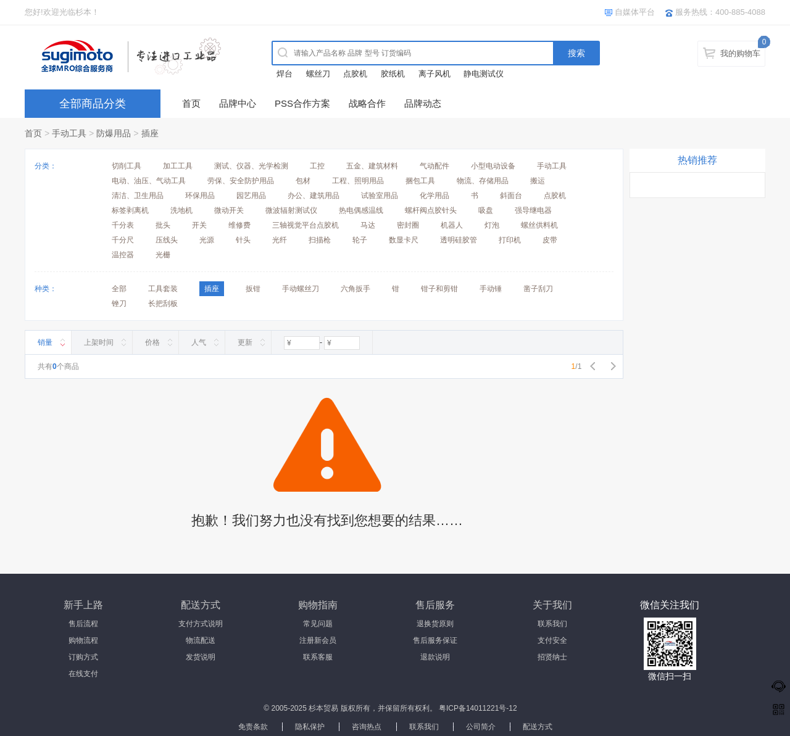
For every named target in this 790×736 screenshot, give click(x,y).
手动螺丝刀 (300, 288)
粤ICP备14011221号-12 (478, 708)
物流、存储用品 (483, 180)
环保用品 (200, 195)
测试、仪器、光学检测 (251, 166)
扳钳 (253, 288)
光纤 (279, 240)
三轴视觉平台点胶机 (305, 225)
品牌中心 (237, 103)
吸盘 (485, 210)
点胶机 (355, 73)
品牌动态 (422, 103)
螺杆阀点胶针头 (431, 210)
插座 (150, 133)
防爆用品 (113, 133)
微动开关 (229, 210)
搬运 (537, 180)
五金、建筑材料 (372, 166)
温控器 (123, 254)
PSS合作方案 (302, 103)
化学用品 (434, 195)
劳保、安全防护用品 (240, 180)
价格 (152, 342)
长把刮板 (163, 303)
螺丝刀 (318, 73)
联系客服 (318, 657)
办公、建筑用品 (313, 195)
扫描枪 (320, 240)
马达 (367, 225)
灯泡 (491, 225)
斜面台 (511, 195)
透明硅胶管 (458, 240)
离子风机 (434, 73)
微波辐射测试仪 (291, 210)
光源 (206, 240)
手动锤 (491, 288)
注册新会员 (317, 640)
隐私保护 (310, 726)
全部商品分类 (92, 103)
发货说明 (200, 657)
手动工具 (69, 133)
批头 (163, 225)
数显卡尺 (403, 240)
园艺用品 (251, 195)
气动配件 (434, 166)
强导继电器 (533, 210)
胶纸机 (393, 73)
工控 (317, 166)
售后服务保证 (435, 640)
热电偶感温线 (361, 210)
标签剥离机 (130, 210)
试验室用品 (379, 195)
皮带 (550, 240)
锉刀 (119, 303)
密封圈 (408, 225)
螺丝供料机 (539, 225)
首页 (191, 103)
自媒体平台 (635, 12)
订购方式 (83, 657)
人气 (198, 342)
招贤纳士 (552, 657)
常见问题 (318, 623)
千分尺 (123, 240)
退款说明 (435, 657)
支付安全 (552, 640)
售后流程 (83, 623)
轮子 (359, 240)
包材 (303, 180)
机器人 (452, 225)
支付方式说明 (200, 623)
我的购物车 (740, 53)
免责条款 (253, 726)
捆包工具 (420, 180)
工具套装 (163, 288)
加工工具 (178, 166)
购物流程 (83, 640)
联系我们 (552, 623)
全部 (119, 288)
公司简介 (481, 726)
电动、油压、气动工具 (149, 180)
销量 (45, 342)
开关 (199, 225)
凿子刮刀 (538, 288)
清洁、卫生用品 (138, 195)
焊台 (284, 73)
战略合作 (367, 103)
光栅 (163, 254)
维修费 (239, 225)
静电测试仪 (484, 73)
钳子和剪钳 (439, 288)
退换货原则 (435, 623)
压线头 (167, 240)
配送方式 (537, 726)
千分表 (123, 225)
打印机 (510, 240)
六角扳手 (355, 288)
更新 (245, 342)
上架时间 (99, 342)
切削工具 (126, 166)
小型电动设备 (493, 166)
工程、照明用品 (358, 180)
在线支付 (83, 673)
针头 (243, 240)
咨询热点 (366, 726)
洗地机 (181, 210)
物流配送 (200, 640)
